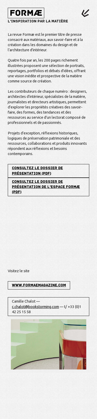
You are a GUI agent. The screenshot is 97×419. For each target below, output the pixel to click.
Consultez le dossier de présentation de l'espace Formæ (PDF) (46, 186)
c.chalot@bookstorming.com (35, 307)
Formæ (26, 13)
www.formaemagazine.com (39, 285)
